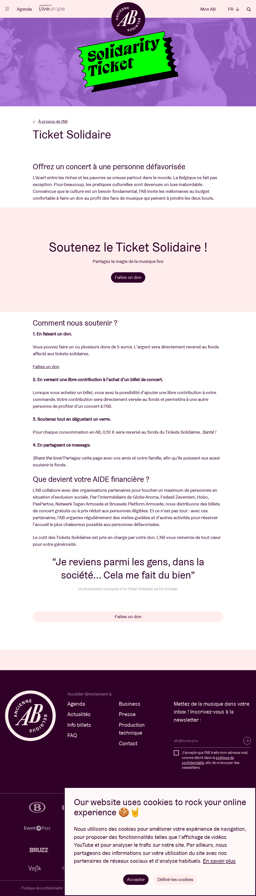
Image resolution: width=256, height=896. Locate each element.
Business (129, 703)
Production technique (132, 728)
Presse (127, 714)
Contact (128, 743)
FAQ (72, 735)
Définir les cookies (175, 879)
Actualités (79, 714)
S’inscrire (247, 741)
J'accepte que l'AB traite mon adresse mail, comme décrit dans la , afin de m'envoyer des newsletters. (215, 760)
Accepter (136, 879)
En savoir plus (219, 861)
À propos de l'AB (50, 121)
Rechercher (249, 9)
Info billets (79, 724)
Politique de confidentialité (41, 888)
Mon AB (208, 9)
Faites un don (128, 277)
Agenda (24, 9)
